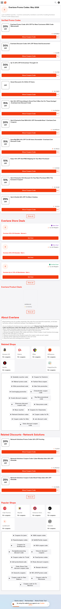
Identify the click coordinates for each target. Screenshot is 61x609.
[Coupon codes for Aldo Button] (20, 413)
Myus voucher (19, 404)
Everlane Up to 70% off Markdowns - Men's (16, 272)
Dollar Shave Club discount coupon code (21, 556)
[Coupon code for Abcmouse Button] (42, 565)
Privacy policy (31, 598)
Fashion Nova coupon (40, 381)
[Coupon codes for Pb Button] (41, 409)
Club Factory (6, 505)
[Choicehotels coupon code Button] (40, 390)
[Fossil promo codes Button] (40, 547)
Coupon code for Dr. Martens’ (30, 570)
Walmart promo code (20, 381)
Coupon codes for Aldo (21, 414)
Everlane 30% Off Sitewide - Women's (14, 233)
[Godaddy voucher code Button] (19, 377)
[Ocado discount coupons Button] (18, 395)
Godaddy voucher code (20, 377)
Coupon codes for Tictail (21, 547)
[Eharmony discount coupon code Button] (21, 400)
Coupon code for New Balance (18, 565)
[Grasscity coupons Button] (19, 560)
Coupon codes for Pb (41, 409)
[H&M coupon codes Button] (38, 528)
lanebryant (6, 518)
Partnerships (29, 585)
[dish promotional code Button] (18, 551)
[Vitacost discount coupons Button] (44, 542)
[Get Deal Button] (30, 238)
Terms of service (40, 598)
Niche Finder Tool (40, 585)
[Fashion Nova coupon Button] (39, 381)
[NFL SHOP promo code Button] (38, 560)
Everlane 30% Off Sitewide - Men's (13, 253)
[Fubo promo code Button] (43, 400)
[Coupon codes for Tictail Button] (20, 547)
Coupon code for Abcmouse (43, 565)
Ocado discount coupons (18, 395)
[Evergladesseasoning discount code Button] (18, 542)
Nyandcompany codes (20, 533)
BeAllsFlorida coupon (40, 533)
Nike (48, 505)
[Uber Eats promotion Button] (40, 386)
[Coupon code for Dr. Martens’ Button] (29, 570)
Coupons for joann (21, 528)
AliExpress (50, 354)
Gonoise (50, 518)
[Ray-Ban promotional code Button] (40, 395)
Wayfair (19, 505)
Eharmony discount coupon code (21, 400)
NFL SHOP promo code (39, 560)
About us (23, 588)
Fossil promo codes (41, 547)
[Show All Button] (30, 490)
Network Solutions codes (20, 409)
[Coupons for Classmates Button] (37, 404)
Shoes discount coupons (40, 551)
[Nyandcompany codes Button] (19, 533)
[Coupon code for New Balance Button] (17, 565)
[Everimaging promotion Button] (17, 390)
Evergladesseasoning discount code (18, 542)
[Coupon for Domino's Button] (40, 377)
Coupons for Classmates (38, 404)
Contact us (30, 588)
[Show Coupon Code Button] (29, 37)
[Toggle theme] (58, 2)
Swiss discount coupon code (30, 418)
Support (38, 588)
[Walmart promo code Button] (20, 381)
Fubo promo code (44, 400)
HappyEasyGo (52, 367)
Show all (30, 490)
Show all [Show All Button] (30, 216)
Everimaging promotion (18, 391)
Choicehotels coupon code (40, 391)
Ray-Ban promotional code (41, 395)
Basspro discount (46, 556)
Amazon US (6, 354)
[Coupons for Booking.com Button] (20, 537)
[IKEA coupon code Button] (41, 537)
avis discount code (41, 414)
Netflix (4, 367)
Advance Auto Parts (39, 505)
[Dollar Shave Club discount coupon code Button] (21, 556)
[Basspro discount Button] (45, 556)
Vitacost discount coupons (45, 542)
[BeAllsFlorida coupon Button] (40, 533)
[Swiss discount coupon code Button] (29, 418)
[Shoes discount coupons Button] (40, 551)
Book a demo (19, 585)
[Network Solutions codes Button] (19, 409)
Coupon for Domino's (41, 377)
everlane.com (28, 304)
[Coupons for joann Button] (20, 528)
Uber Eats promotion (40, 386)
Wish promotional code (20, 386)
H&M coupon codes (39, 528)
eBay (34, 354)
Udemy (19, 354)
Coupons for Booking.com (21, 537)
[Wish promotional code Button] (19, 386)
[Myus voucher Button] (18, 404)
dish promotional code (19, 551)
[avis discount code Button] (40, 413)
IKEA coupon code (42, 537)
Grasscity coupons (19, 560)
